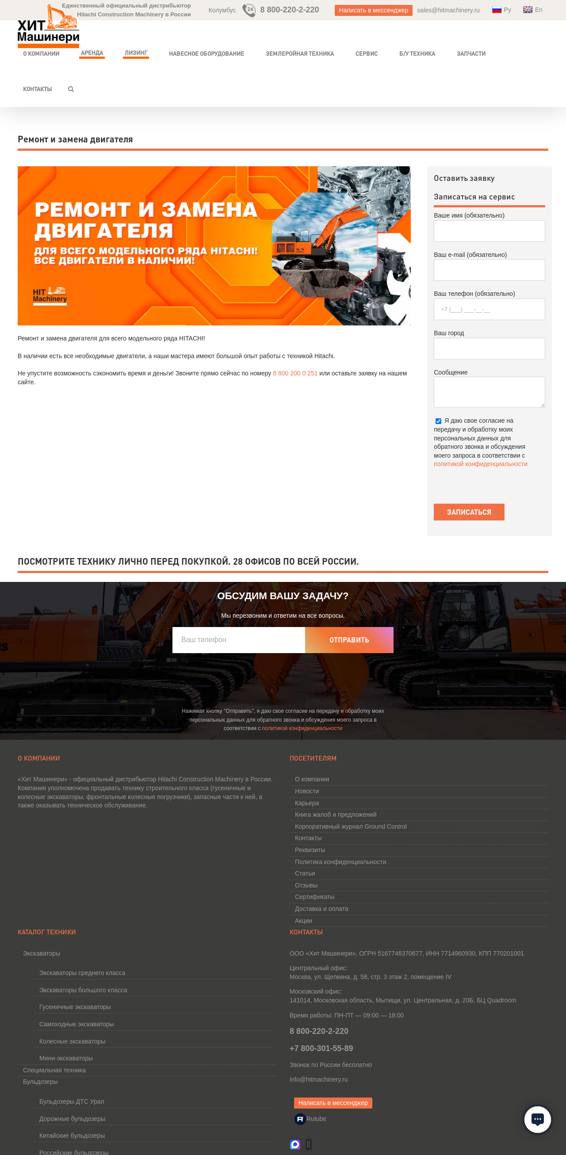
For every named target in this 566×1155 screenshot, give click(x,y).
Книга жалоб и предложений (336, 814)
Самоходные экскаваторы (76, 1024)
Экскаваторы (41, 953)
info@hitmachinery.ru (319, 1079)
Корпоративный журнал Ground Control (351, 826)
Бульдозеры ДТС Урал (71, 1101)
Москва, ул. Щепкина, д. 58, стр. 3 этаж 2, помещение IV (370, 976)
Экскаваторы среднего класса (82, 972)
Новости (307, 791)
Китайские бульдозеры (72, 1135)
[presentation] (239, 681)
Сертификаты (314, 896)
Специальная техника (54, 1070)
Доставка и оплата (321, 908)
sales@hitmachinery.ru (448, 10)
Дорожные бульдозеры (72, 1118)
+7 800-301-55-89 (321, 1048)
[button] (71, 89)
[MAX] (295, 1141)
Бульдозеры (40, 1081)
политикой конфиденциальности (481, 463)
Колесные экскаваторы (72, 1041)
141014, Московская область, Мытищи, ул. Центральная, (403, 1000)
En (533, 10)
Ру (501, 10)
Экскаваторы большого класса (83, 990)
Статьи (305, 873)
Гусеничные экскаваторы (75, 1006)
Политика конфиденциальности (340, 861)
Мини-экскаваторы (66, 1058)
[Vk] (309, 1144)
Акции (303, 920)
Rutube (310, 1118)
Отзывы (306, 885)
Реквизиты (310, 849)
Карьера (307, 803)
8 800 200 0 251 (295, 373)
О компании (312, 779)
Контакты (308, 837)
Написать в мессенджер (374, 10)
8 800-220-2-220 (290, 9)
